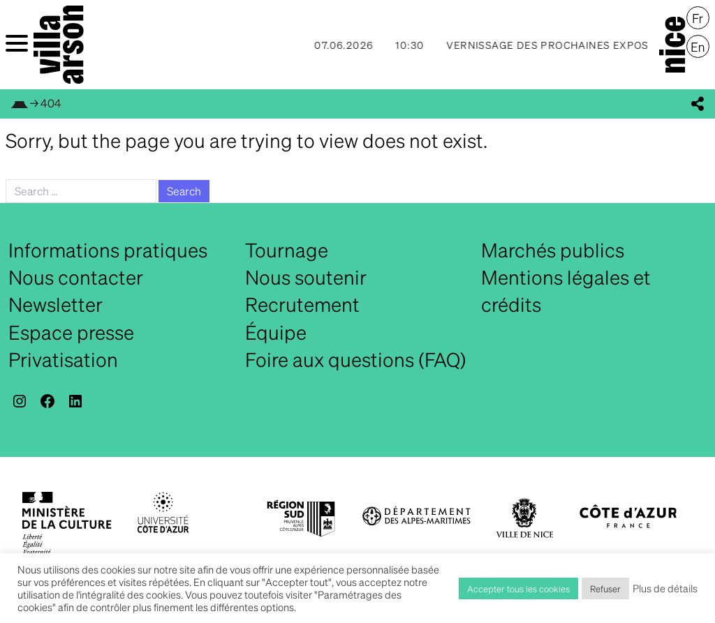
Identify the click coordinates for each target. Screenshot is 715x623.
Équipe (276, 332)
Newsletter (55, 304)
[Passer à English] (697, 46)
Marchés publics (552, 249)
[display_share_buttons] (697, 104)
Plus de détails (665, 588)
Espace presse (71, 332)
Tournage (286, 249)
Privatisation (63, 359)
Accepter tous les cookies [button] (518, 588)
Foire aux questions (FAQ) (355, 359)
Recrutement (302, 304)
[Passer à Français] (697, 18)
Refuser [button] (605, 588)
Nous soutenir (306, 277)
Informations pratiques (107, 249)
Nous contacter (75, 277)
